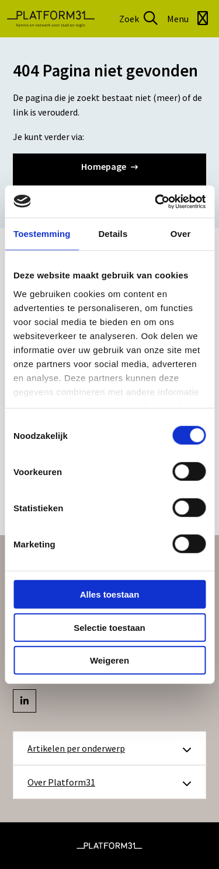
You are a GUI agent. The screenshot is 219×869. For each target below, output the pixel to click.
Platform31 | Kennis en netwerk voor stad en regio (51, 18)
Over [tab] (181, 234)
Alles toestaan (110, 594)
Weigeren (109, 660)
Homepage (109, 166)
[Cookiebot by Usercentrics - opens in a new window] (156, 201)
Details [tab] (112, 234)
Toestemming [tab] (42, 234)
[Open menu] (189, 18)
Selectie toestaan (109, 627)
